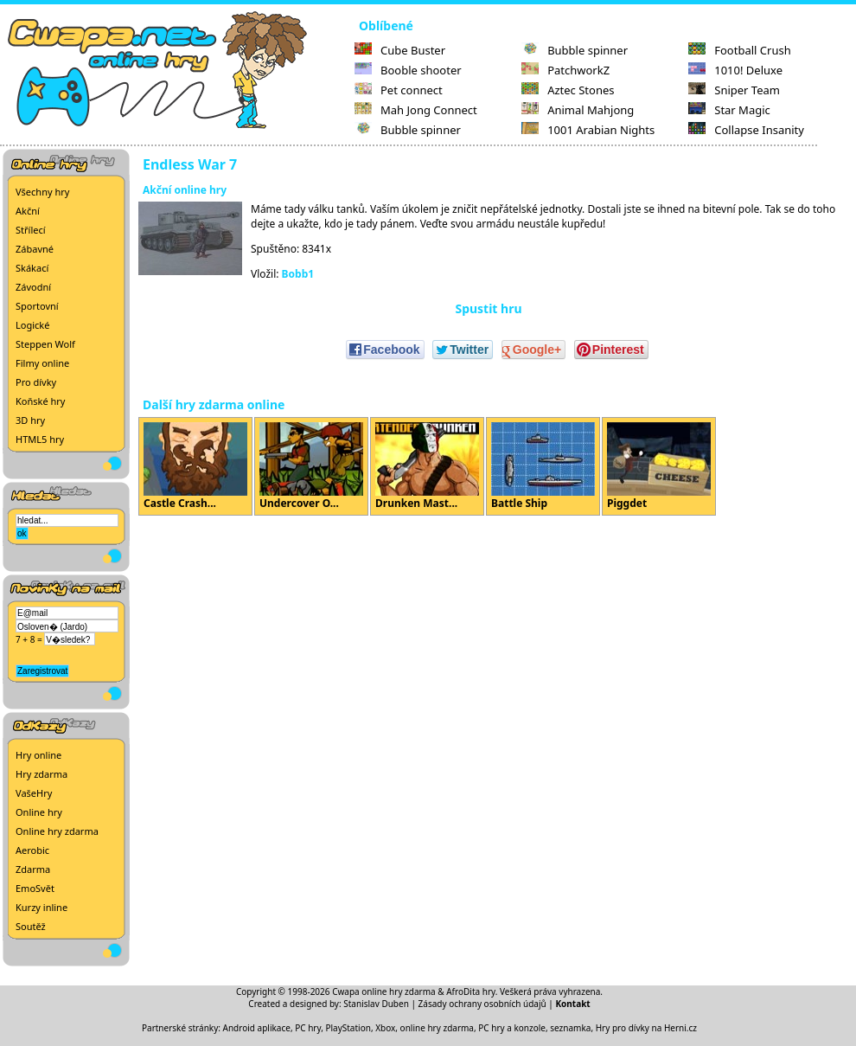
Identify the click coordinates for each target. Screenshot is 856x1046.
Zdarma (33, 869)
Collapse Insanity (746, 130)
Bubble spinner (408, 130)
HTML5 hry (40, 439)
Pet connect (399, 90)
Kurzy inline (41, 907)
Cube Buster (400, 50)
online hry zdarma (437, 1028)
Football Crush (739, 50)
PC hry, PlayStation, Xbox (345, 1028)
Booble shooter (408, 70)
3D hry (30, 420)
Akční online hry (185, 190)
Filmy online (42, 362)
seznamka (570, 1028)
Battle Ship (543, 466)
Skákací (32, 267)
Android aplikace (257, 1028)
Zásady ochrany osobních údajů (482, 1004)
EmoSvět (35, 888)
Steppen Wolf (45, 343)
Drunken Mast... (427, 466)
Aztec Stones (567, 90)
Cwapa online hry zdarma (384, 991)
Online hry (39, 811)
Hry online (38, 754)
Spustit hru (488, 308)
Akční (28, 210)
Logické (32, 324)
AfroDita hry (470, 991)
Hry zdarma (41, 773)
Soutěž (31, 926)
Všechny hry (42, 191)
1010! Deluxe (735, 70)
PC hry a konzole (512, 1028)
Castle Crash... (195, 466)
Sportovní (37, 305)
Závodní (33, 286)
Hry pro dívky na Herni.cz (646, 1028)
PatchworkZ (565, 70)
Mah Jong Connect (416, 110)
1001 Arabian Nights (588, 130)
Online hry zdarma (57, 831)
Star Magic (729, 110)
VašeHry (34, 792)
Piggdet (659, 466)
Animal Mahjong (577, 110)
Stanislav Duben (376, 1004)
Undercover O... (311, 466)
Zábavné (35, 248)
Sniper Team (734, 90)
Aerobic (32, 850)
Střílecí (31, 229)
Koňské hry (40, 401)
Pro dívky (36, 381)
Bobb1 (298, 273)
